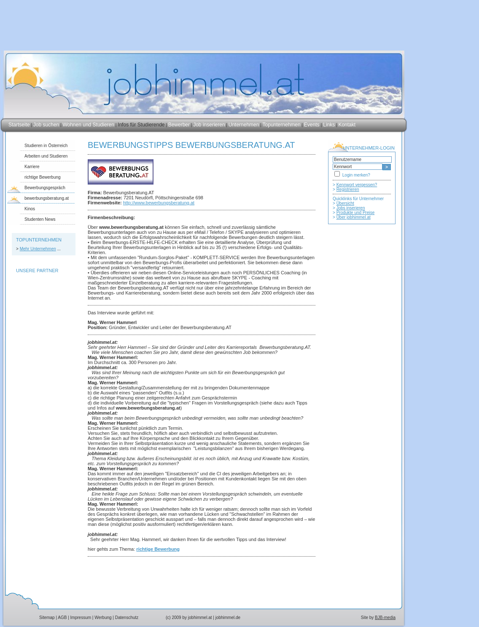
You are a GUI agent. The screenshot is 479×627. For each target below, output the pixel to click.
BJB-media (385, 617)
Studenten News (39, 219)
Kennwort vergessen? (356, 184)
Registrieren (347, 189)
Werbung (102, 617)
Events (312, 125)
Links (329, 125)
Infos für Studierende (141, 125)
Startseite (19, 125)
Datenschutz (127, 617)
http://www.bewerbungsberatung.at (158, 202)
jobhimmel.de (227, 617)
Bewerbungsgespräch (44, 187)
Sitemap (47, 617)
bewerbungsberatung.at (46, 198)
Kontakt (346, 125)
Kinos (29, 208)
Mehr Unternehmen (38, 249)
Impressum (80, 617)
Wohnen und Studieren (88, 125)
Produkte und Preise (355, 212)
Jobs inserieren (350, 208)
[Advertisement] (362, 399)
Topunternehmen (282, 125)
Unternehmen (244, 125)
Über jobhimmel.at (353, 217)
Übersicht (345, 203)
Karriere (32, 166)
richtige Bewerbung (42, 177)
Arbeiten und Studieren (45, 156)
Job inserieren (209, 125)
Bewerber (179, 125)
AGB (62, 617)
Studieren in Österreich (45, 145)
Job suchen (46, 125)
